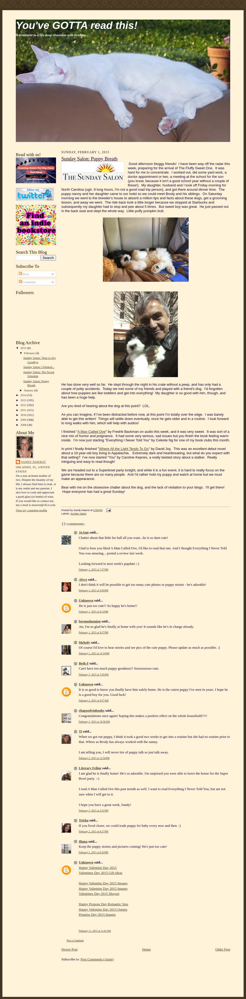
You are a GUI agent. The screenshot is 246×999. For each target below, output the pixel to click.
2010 (23, 414)
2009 (23, 419)
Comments (27, 282)
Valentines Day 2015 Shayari (99, 894)
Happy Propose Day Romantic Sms (103, 904)
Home (146, 949)
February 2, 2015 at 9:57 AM (94, 700)
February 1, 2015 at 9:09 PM (93, 590)
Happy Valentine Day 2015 (98, 868)
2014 (23, 395)
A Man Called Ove (91, 432)
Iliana (83, 841)
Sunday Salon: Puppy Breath (89, 159)
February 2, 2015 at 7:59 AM (94, 674)
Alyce (83, 579)
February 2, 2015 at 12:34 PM (94, 758)
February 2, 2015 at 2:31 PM (93, 810)
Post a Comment (75, 940)
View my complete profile (31, 510)
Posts (24, 274)
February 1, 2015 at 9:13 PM (93, 611)
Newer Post (69, 949)
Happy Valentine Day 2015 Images (103, 883)
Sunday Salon (78, 513)
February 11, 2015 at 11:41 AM (95, 930)
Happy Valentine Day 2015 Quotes (103, 909)
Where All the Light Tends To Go (123, 449)
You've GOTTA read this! (76, 25)
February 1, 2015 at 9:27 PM (93, 632)
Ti (80, 731)
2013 (23, 400)
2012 (23, 405)
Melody (84, 642)
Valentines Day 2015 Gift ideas (100, 873)
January (29, 390)
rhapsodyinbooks (91, 710)
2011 (23, 410)
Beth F (84, 663)
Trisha (83, 820)
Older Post (222, 949)
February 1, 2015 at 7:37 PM (93, 569)
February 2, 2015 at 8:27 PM (93, 831)
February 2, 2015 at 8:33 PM (93, 852)
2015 (23, 348)
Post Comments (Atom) (97, 959)
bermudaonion (90, 621)
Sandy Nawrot (33, 461)
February (30, 353)
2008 (23, 424)
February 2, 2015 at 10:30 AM (94, 721)
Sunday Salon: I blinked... (38, 367)
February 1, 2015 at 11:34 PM (94, 653)
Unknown (86, 600)
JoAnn (84, 532)
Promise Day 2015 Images (97, 914)
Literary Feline (90, 768)
